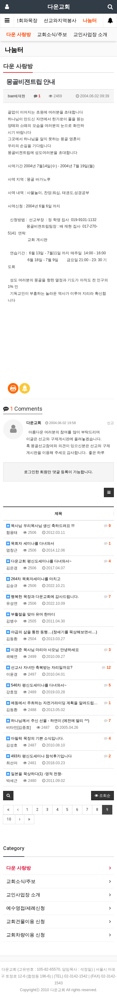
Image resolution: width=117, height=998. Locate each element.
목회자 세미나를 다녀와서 (58, 543)
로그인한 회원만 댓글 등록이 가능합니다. (58, 472)
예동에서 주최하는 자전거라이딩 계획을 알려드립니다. (58, 703)
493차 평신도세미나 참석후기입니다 (58, 756)
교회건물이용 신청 (25, 921)
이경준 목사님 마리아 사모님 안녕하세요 (58, 649)
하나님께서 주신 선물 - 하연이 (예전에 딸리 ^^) (58, 720)
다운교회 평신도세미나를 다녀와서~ (58, 561)
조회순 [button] (102, 795)
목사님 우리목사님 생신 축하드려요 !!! (58, 525)
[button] (109, 492)
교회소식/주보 (52, 34)
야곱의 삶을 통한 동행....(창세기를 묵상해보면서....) (51, 632)
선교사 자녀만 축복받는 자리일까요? (58, 667)
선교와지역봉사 (60, 20)
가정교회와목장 (21, 20)
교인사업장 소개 (90, 34)
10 (9, 819)
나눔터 (90, 20)
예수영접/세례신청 (25, 908)
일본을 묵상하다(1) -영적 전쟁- (34, 774)
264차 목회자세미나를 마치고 (33, 579)
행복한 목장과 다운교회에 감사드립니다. (58, 596)
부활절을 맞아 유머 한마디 (30, 614)
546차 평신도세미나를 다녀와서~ (58, 685)
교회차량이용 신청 (25, 934)
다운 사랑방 (18, 34)
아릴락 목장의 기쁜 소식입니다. (58, 738)
